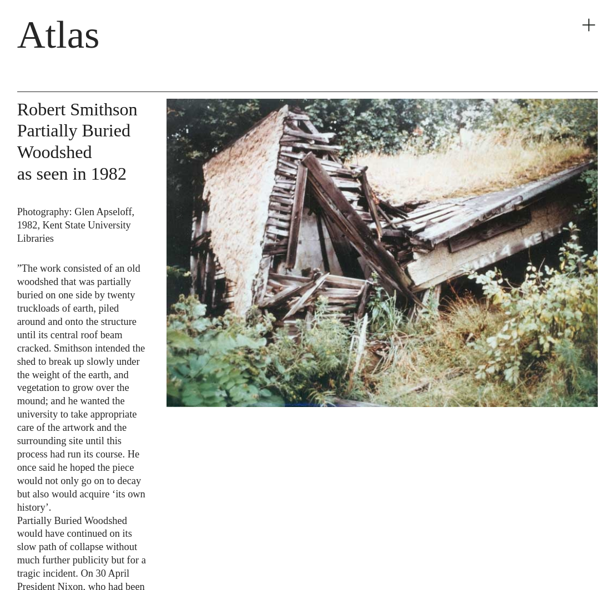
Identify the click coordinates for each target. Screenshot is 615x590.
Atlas (58, 34)
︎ (589, 26)
